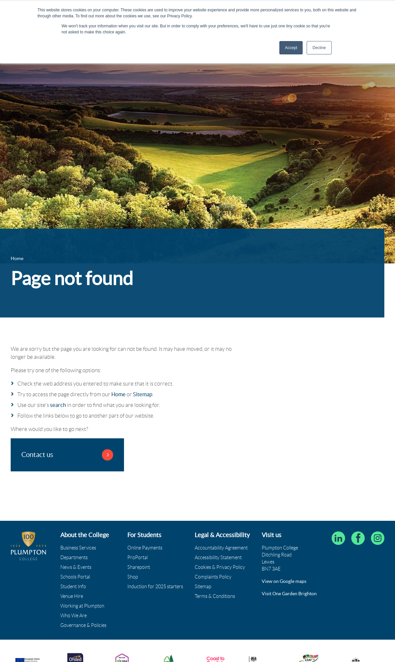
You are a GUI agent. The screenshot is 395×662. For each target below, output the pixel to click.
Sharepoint (138, 567)
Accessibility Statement (218, 557)
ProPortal (137, 557)
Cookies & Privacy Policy (220, 567)
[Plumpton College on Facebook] (358, 538)
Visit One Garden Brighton (289, 593)
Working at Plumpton (82, 606)
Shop (132, 577)
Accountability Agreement (221, 547)
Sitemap (142, 394)
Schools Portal (75, 577)
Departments (74, 557)
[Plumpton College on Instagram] (377, 538)
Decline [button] (319, 47)
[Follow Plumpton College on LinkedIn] (338, 538)
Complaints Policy (213, 577)
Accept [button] (291, 47)
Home (118, 394)
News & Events (75, 567)
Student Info (73, 586)
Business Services (78, 547)
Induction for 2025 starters (155, 586)
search (58, 405)
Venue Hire (71, 596)
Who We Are (73, 615)
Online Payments (144, 547)
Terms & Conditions (215, 596)
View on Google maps (284, 581)
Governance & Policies (83, 625)
